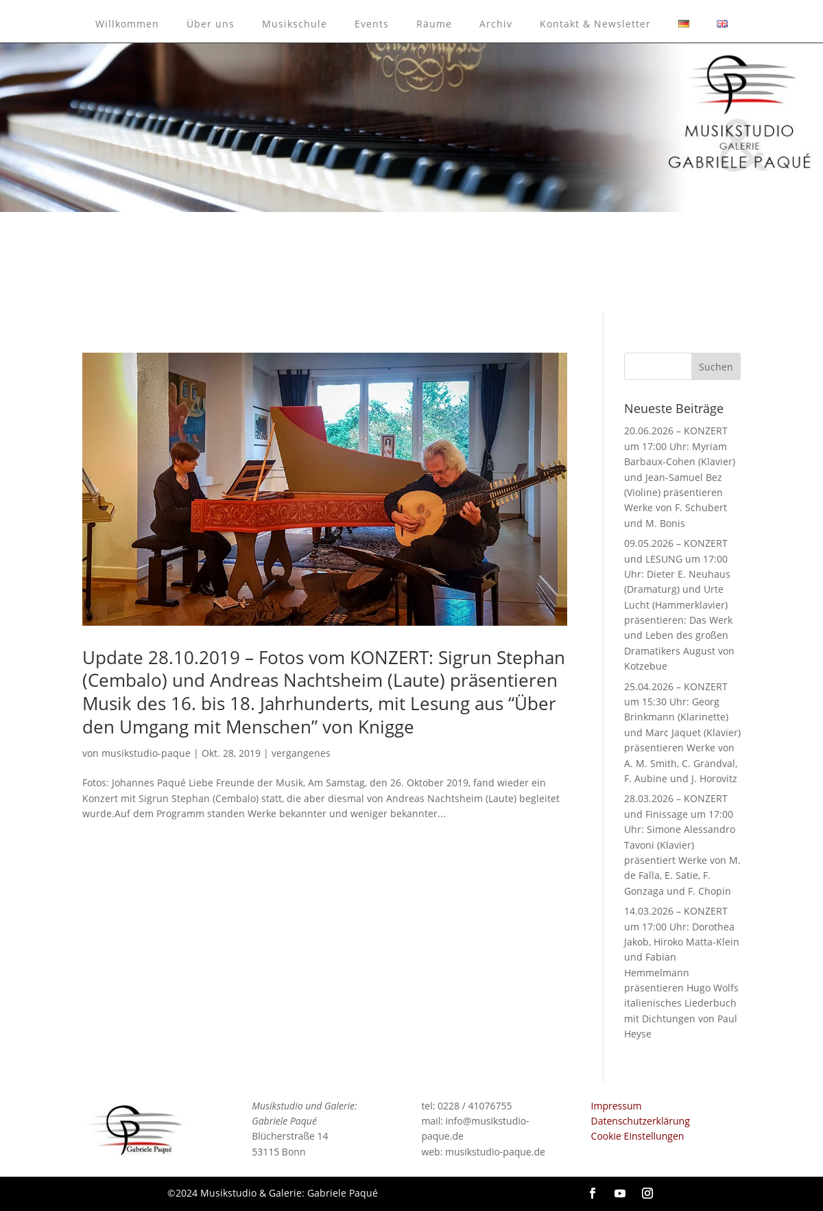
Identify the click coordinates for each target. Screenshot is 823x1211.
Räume (434, 23)
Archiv (495, 23)
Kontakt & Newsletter (595, 23)
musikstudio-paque (146, 753)
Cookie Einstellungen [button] (637, 1135)
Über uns (211, 23)
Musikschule (294, 23)
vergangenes (301, 753)
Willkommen (127, 23)
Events (372, 23)
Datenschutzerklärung (640, 1120)
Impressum (616, 1105)
